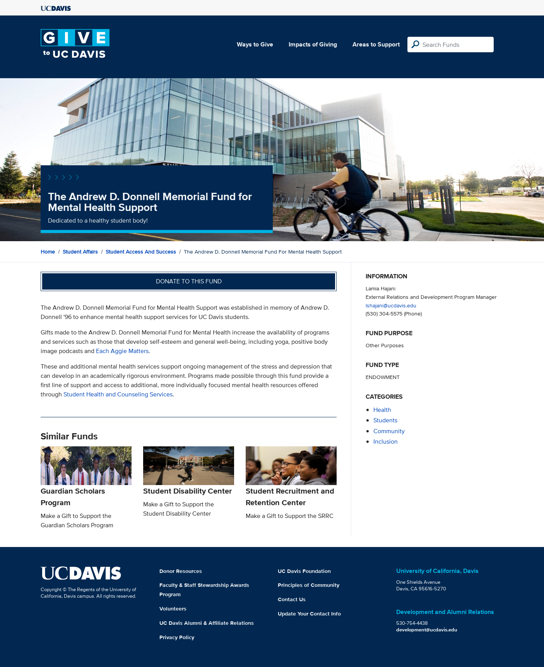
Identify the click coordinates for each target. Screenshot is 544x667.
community (389, 431)
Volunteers (172, 608)
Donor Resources (180, 571)
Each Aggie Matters (122, 350)
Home (48, 251)
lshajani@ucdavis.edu (391, 305)
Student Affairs (80, 251)
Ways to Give (255, 44)
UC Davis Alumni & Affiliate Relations (206, 623)
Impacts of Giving (313, 44)
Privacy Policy (176, 637)
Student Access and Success (141, 251)
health (382, 409)
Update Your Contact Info (309, 613)
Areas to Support (376, 44)
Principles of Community (308, 585)
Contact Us (292, 599)
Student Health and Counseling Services (118, 394)
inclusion (385, 441)
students (385, 420)
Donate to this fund (189, 281)
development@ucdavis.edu (426, 629)
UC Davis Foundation (304, 571)
